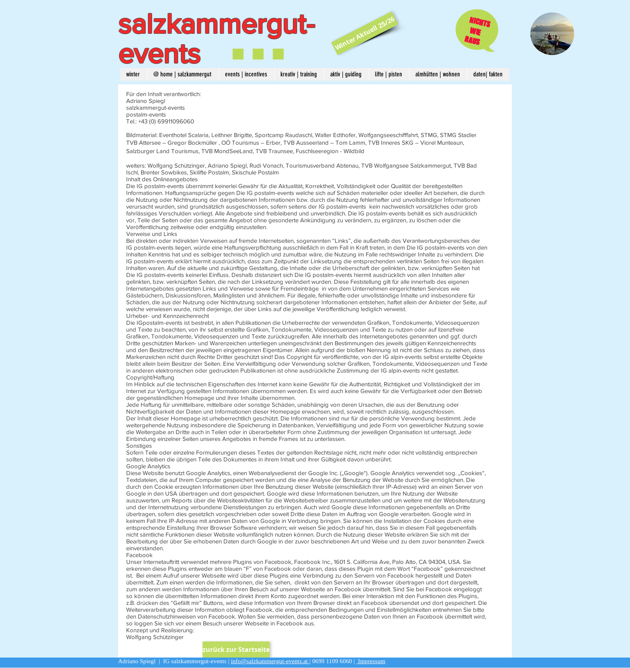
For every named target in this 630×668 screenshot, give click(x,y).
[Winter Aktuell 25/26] (364, 33)
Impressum (370, 661)
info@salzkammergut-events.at (270, 661)
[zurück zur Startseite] (236, 649)
